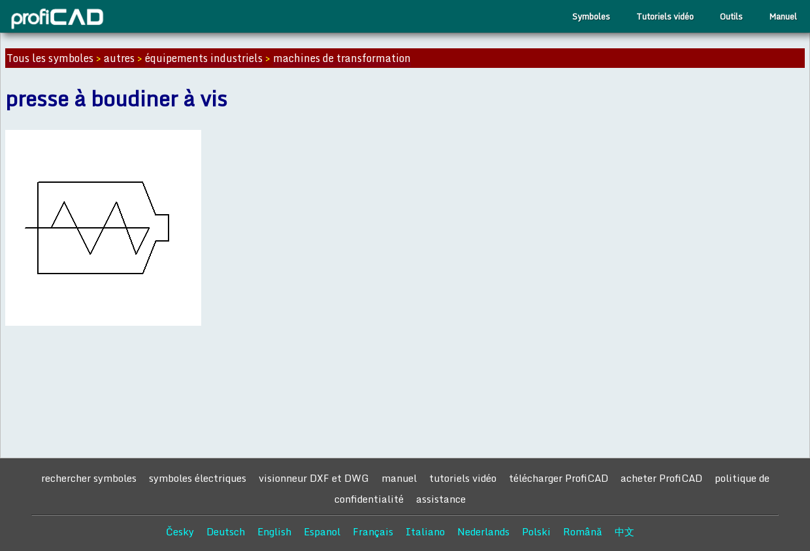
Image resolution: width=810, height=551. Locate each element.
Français (373, 531)
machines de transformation (342, 58)
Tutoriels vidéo (665, 16)
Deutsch (225, 531)
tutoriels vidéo (462, 478)
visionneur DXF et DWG (314, 478)
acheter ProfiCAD (661, 478)
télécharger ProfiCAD (558, 478)
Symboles (591, 16)
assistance (441, 499)
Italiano (425, 531)
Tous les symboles (50, 58)
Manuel (783, 16)
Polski (536, 531)
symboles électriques (197, 478)
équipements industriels (204, 58)
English (274, 531)
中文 (624, 531)
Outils (731, 16)
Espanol (322, 531)
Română (582, 531)
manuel (399, 478)
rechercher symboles (89, 478)
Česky (180, 531)
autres (119, 58)
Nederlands (483, 531)
